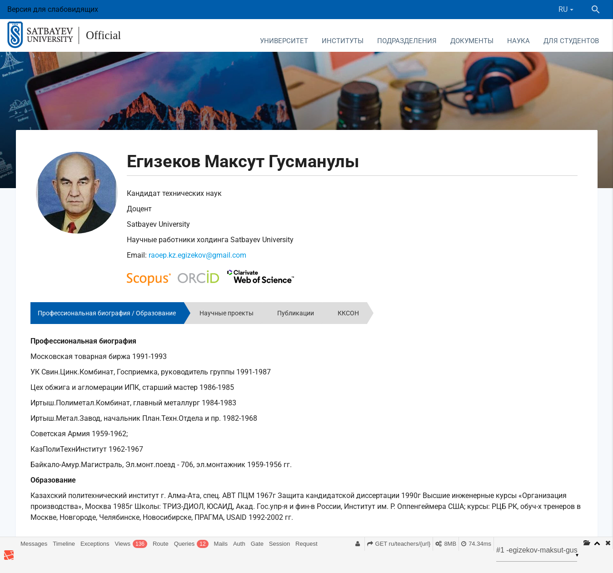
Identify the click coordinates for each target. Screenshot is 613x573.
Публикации (295, 313)
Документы (471, 41)
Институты (343, 41)
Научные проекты (226, 313)
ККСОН (348, 313)
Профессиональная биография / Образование (107, 313)
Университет (284, 41)
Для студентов (571, 41)
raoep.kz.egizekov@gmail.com (197, 255)
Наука (518, 41)
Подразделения (407, 41)
